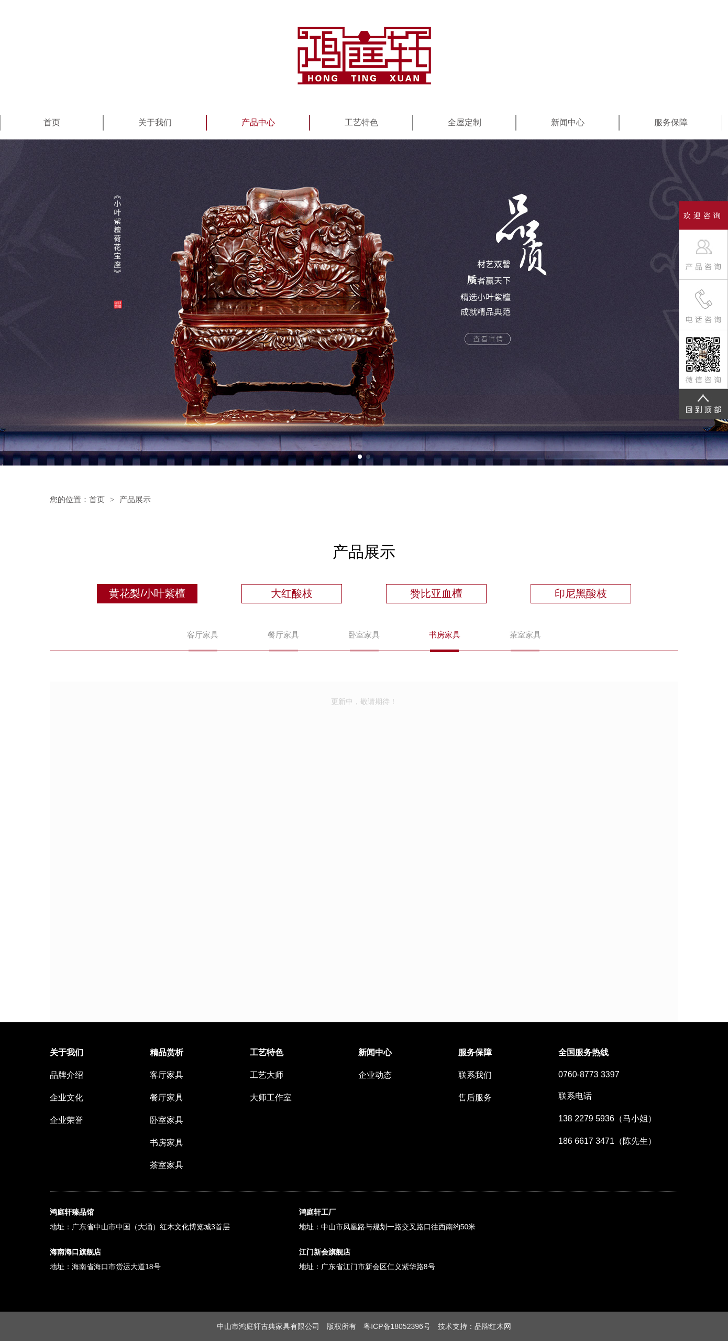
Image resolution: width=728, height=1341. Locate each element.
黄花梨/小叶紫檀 (147, 593)
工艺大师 (266, 1074)
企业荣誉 (66, 1120)
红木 (496, 1326)
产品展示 (135, 499)
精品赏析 (166, 1052)
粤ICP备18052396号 (397, 1326)
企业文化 (66, 1097)
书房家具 (444, 634)
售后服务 (475, 1097)
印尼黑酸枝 (581, 593)
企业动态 (375, 1074)
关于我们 (155, 122)
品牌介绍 (66, 1074)
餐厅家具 (283, 634)
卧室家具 (364, 634)
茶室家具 (525, 634)
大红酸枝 (292, 593)
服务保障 (671, 122)
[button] (360, 457)
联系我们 (475, 1074)
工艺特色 (361, 122)
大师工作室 (271, 1097)
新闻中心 (567, 122)
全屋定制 (464, 122)
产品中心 (258, 122)
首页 (51, 122)
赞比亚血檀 (436, 593)
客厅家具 (202, 634)
